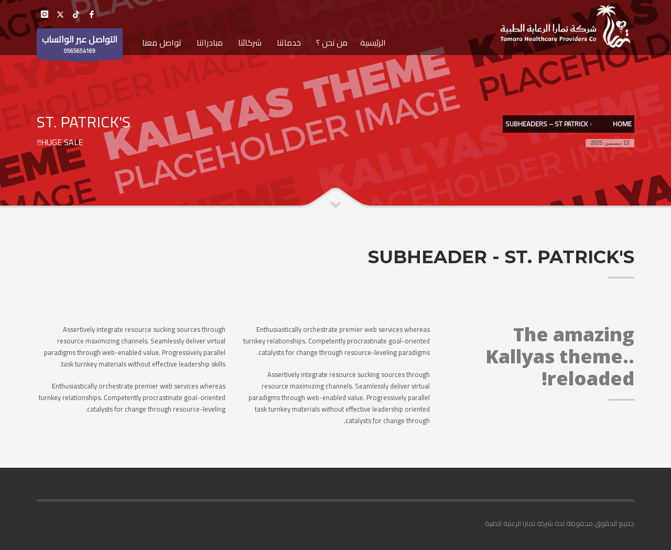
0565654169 (80, 45)
